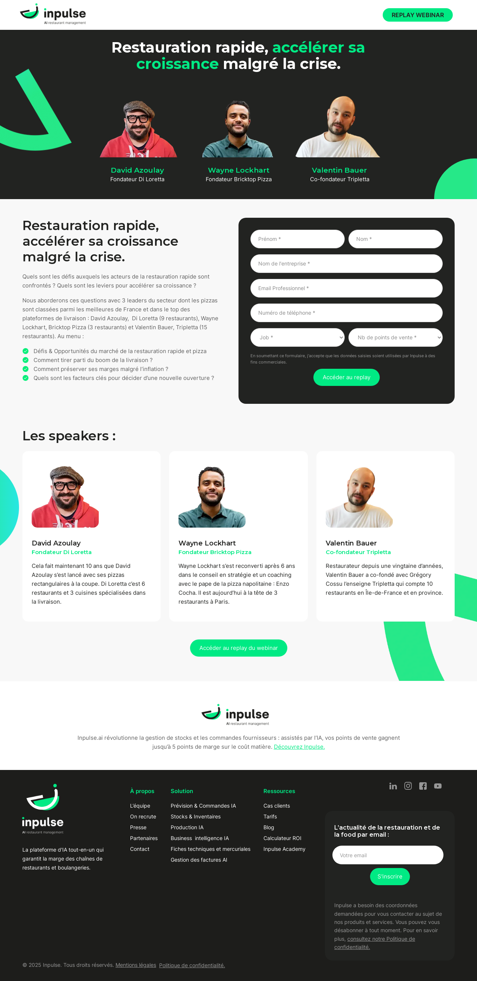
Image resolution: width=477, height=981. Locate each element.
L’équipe (140, 805)
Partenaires (144, 838)
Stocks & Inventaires (196, 816)
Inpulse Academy (284, 849)
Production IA (187, 827)
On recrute (143, 816)
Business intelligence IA (200, 838)
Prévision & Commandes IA (203, 805)
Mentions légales (136, 965)
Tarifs (270, 816)
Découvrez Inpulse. (299, 746)
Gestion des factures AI (199, 859)
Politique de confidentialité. (192, 965)
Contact (139, 849)
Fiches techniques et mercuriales (210, 849)
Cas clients (276, 805)
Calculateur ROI (282, 838)
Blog (268, 827)
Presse (138, 827)
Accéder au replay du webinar (238, 647)
